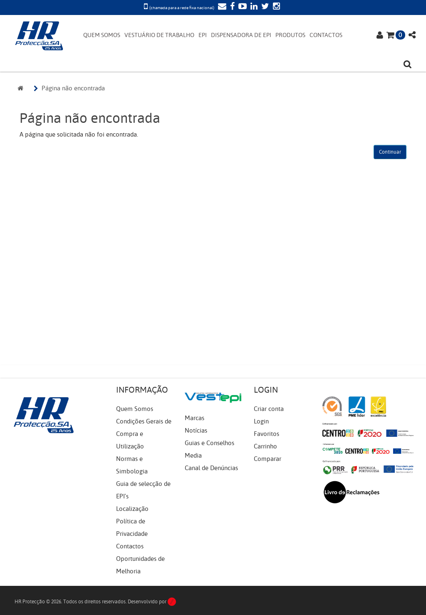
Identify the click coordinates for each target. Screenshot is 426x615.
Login (261, 421)
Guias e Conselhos (209, 443)
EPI (202, 35)
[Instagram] (275, 7)
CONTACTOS (326, 35)
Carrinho (265, 446)
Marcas (194, 418)
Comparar (267, 458)
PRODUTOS (290, 35)
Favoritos (266, 433)
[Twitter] (264, 7)
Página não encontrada (73, 88)
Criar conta (269, 408)
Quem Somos (134, 408)
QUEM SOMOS (101, 35)
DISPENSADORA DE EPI (241, 35)
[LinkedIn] (253, 7)
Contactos (130, 546)
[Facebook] (231, 7)
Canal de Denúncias (211, 468)
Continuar (390, 152)
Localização (132, 508)
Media (193, 455)
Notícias (196, 430)
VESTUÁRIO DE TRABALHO (159, 35)
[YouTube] (241, 7)
